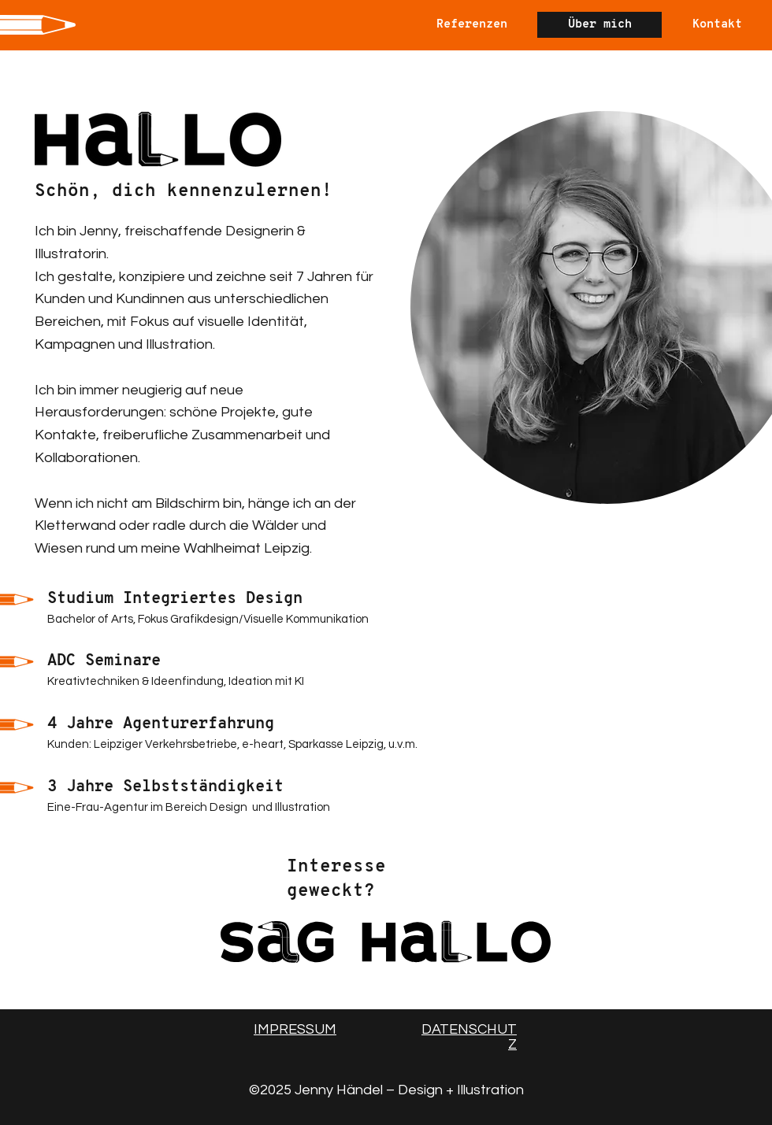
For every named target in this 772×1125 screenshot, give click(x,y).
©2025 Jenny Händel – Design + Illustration (386, 1089)
